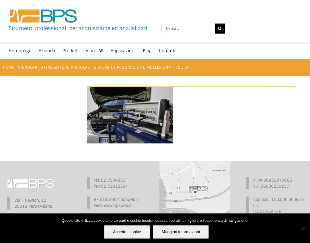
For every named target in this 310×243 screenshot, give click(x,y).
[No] (303, 228)
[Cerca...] (188, 28)
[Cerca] (220, 29)
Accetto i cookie (127, 232)
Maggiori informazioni (181, 232)
